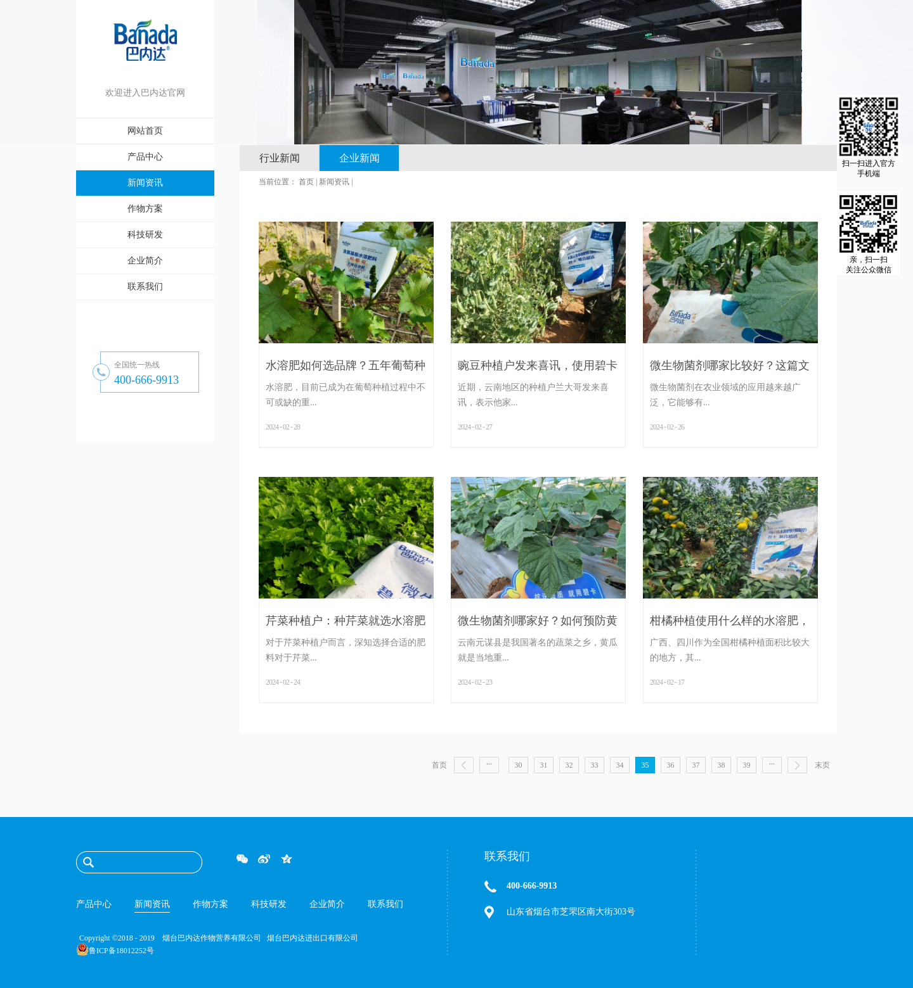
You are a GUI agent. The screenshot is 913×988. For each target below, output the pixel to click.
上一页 (464, 765)
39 (747, 765)
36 (671, 765)
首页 (439, 765)
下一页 (797, 765)
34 (620, 765)
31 (544, 765)
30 (518, 765)
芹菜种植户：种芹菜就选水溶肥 (345, 620)
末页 (822, 765)
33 (595, 765)
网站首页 (145, 131)
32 (569, 765)
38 (721, 765)
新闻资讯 (334, 181)
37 (696, 765)
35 (645, 765)
